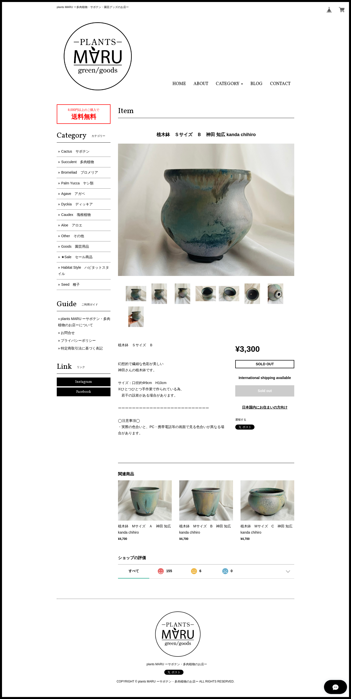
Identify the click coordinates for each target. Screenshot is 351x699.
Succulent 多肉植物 (77, 162)
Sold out (265, 391)
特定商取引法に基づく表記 (82, 348)
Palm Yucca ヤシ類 (77, 183)
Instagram (83, 382)
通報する (240, 419)
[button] (229, 84)
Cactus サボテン (75, 151)
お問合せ (68, 333)
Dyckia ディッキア (77, 204)
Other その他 (72, 236)
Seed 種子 (70, 284)
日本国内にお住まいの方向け (265, 407)
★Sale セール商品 (76, 257)
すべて (133, 571)
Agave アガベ (73, 194)
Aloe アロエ (71, 225)
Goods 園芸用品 (75, 246)
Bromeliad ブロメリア (79, 172)
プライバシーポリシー (78, 340)
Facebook (83, 392)
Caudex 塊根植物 (76, 215)
